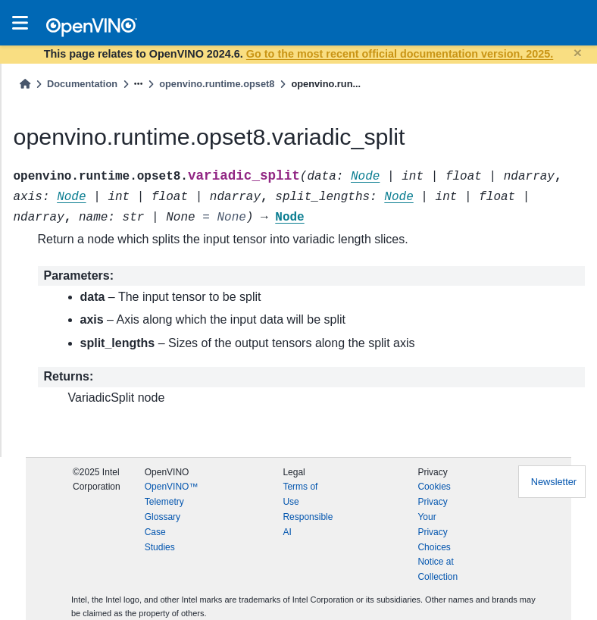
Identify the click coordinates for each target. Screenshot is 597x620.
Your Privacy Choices (433, 532)
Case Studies (160, 540)
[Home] (25, 84)
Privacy (432, 501)
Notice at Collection (437, 569)
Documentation (82, 83)
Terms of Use (300, 494)
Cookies (433, 486)
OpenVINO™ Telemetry (171, 494)
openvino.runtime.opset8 (216, 83)
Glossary (162, 517)
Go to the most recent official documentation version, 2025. (399, 54)
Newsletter (554, 481)
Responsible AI (308, 524)
